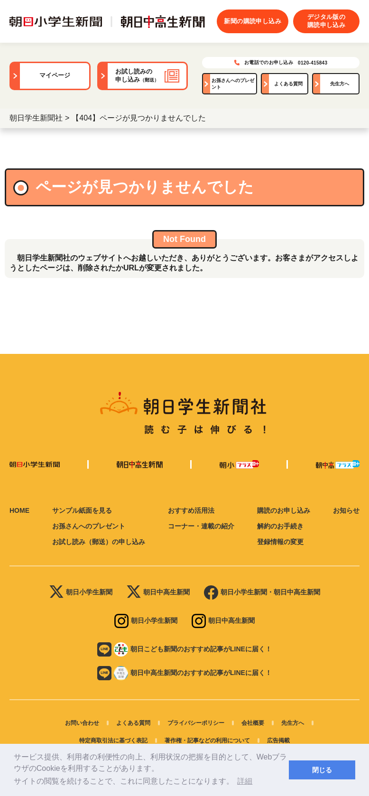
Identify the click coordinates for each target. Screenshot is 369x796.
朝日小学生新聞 (80, 592)
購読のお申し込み (283, 510)
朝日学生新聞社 (36, 118)
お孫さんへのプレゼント (233, 84)
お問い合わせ (82, 723)
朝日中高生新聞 (158, 592)
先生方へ (339, 83)
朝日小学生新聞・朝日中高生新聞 (262, 592)
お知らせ (346, 510)
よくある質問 (288, 83)
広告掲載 (278, 740)
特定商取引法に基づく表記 (113, 740)
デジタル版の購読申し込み (326, 20)
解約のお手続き (280, 526)
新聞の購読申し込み (252, 21)
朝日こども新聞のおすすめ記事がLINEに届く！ (184, 649)
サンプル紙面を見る (82, 510)
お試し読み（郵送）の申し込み (98, 542)
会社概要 (252, 723)
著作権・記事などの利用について (207, 740)
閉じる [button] (322, 770)
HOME (19, 510)
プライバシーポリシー (195, 723)
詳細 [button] (244, 781)
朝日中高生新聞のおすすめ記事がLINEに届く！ (184, 673)
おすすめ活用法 (191, 510)
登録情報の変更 (280, 542)
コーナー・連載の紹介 (201, 526)
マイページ (54, 75)
